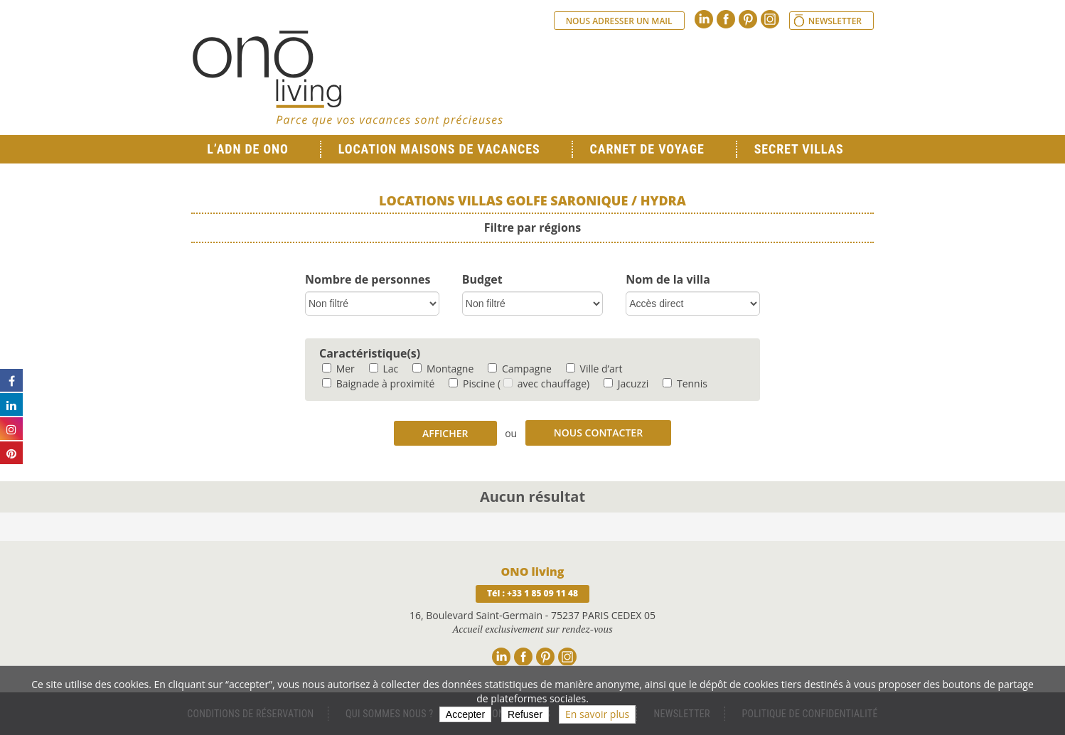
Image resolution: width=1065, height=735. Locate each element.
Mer (338, 368)
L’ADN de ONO (247, 148)
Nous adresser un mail (619, 21)
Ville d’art (594, 368)
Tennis (685, 383)
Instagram (770, 19)
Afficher (445, 433)
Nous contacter (598, 432)
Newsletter (835, 21)
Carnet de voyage (647, 148)
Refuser (525, 714)
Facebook (726, 19)
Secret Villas (799, 148)
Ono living (347, 78)
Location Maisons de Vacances (439, 148)
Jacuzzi (626, 383)
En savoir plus (597, 714)
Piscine (472, 383)
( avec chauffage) (543, 383)
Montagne (442, 368)
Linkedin (704, 19)
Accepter (465, 714)
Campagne (520, 368)
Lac (383, 368)
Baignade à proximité (378, 383)
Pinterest (748, 19)
